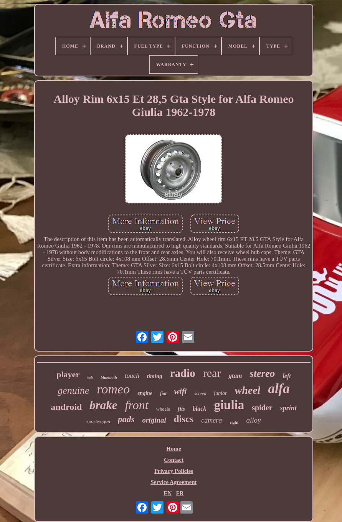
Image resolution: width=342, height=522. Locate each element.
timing (154, 376)
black (200, 408)
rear (212, 373)
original (154, 420)
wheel (247, 390)
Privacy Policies (173, 471)
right (234, 422)
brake (103, 405)
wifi (180, 391)
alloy (253, 420)
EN (168, 493)
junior (220, 393)
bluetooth (109, 377)
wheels (163, 409)
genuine (73, 390)
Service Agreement (173, 482)
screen (200, 393)
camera (211, 420)
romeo (113, 389)
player (67, 374)
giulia (229, 405)
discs (183, 419)
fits (181, 409)
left (287, 376)
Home (173, 449)
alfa (278, 388)
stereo (262, 373)
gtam (235, 375)
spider (262, 407)
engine (144, 393)
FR (180, 493)
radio (182, 373)
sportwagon (98, 421)
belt (90, 377)
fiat (163, 393)
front (137, 405)
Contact (173, 460)
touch (132, 375)
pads (126, 419)
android (66, 407)
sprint (288, 408)
